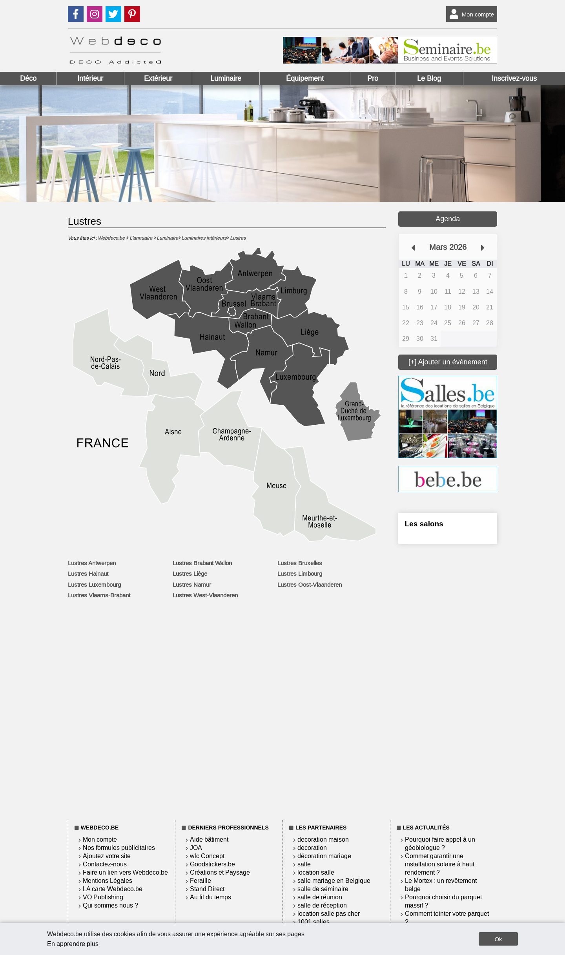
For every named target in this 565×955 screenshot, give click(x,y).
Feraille (200, 881)
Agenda (448, 219)
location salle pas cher (328, 914)
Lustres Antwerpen (92, 563)
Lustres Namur (192, 585)
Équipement (305, 78)
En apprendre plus (72, 944)
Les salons (424, 524)
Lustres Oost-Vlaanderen (309, 585)
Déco (28, 78)
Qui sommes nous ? (110, 905)
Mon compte (470, 14)
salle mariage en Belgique (333, 881)
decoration (312, 848)
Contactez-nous (105, 864)
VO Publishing (103, 897)
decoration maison (323, 839)
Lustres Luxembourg (94, 585)
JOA (196, 848)
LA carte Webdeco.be (112, 889)
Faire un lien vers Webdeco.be (125, 872)
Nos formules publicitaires (119, 848)
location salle (315, 872)
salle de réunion (319, 897)
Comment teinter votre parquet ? (447, 918)
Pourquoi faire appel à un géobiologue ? (440, 843)
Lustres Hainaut (88, 574)
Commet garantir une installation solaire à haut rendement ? (439, 864)
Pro (372, 78)
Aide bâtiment (209, 839)
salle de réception (322, 905)
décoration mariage (324, 856)
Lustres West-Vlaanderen (205, 595)
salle (304, 864)
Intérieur (90, 78)
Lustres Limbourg (299, 574)
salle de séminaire (322, 889)
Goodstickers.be (212, 864)
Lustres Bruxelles (299, 563)
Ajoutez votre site (107, 856)
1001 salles (313, 922)
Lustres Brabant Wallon (202, 563)
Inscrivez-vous (514, 78)
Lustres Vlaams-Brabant (99, 595)
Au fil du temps (210, 897)
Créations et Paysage (220, 872)
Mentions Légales (107, 881)
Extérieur (158, 78)
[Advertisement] (447, 680)
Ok (498, 939)
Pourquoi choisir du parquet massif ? (443, 901)
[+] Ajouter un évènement (447, 362)
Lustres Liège (190, 574)
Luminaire (225, 78)
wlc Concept (207, 856)
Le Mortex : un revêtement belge (441, 885)
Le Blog (429, 78)
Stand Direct (207, 889)
